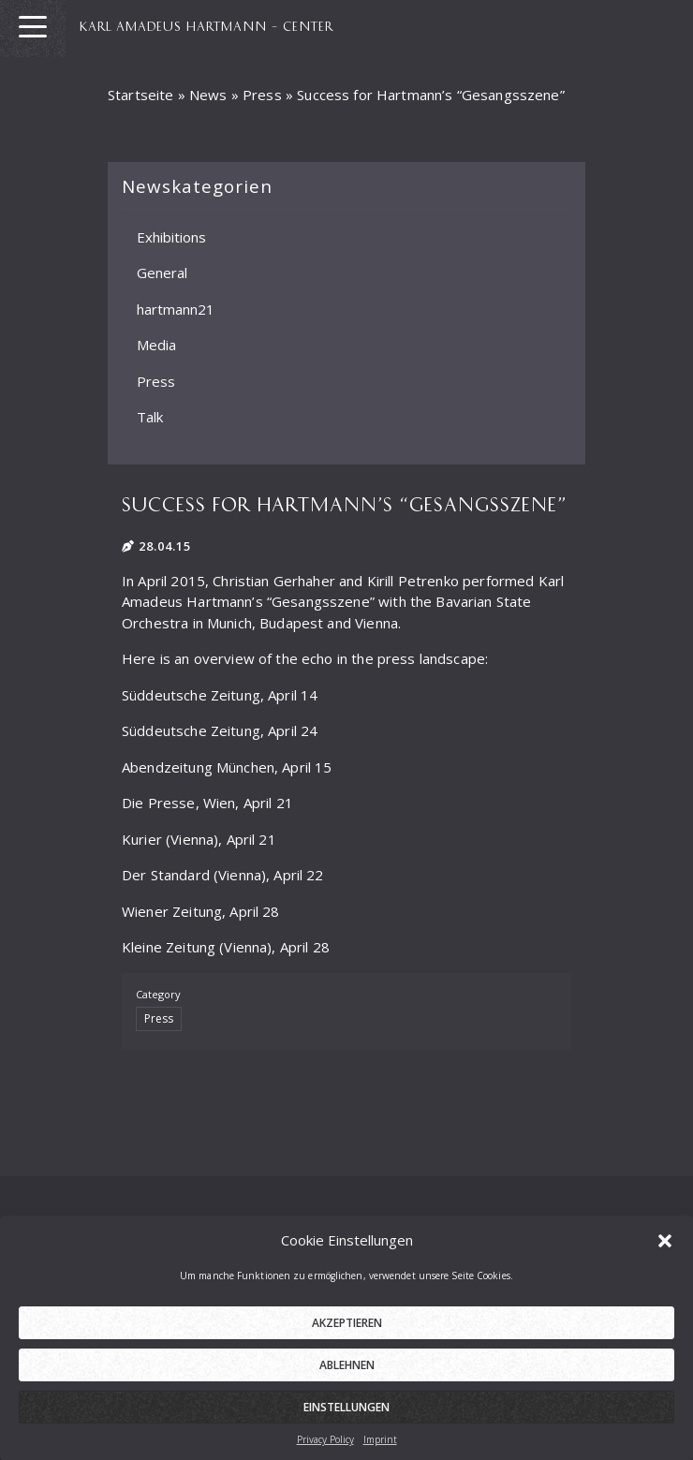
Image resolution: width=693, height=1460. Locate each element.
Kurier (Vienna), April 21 (199, 839)
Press (262, 94)
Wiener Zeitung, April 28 (201, 911)
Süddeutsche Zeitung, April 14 (219, 695)
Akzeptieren (347, 1337)
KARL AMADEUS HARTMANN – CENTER (206, 25)
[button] (665, 1254)
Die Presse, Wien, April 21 (207, 802)
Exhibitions (171, 236)
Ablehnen (347, 1379)
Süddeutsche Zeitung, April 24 (219, 730)
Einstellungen (346, 1421)
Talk (150, 416)
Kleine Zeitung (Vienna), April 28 (226, 946)
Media (156, 344)
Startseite (141, 94)
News (208, 94)
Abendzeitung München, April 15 (227, 767)
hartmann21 (175, 308)
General (162, 272)
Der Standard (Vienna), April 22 (223, 874)
